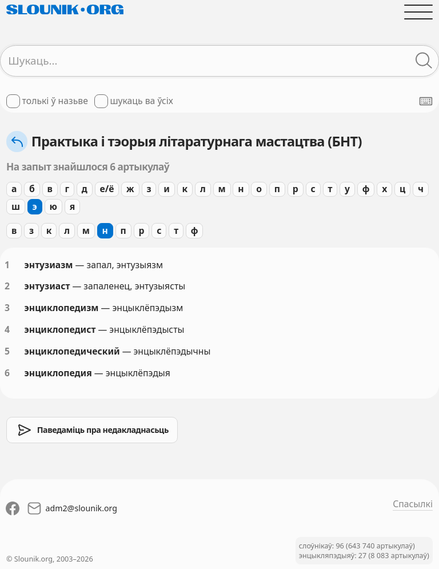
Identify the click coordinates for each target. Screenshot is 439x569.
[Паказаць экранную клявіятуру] (426, 101)
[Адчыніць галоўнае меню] (418, 12)
